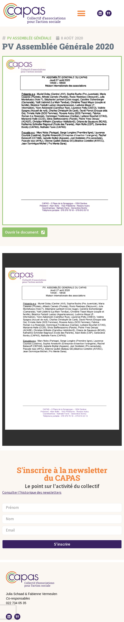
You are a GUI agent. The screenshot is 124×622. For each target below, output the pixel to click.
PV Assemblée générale (29, 38)
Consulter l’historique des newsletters (31, 492)
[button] (81, 13)
